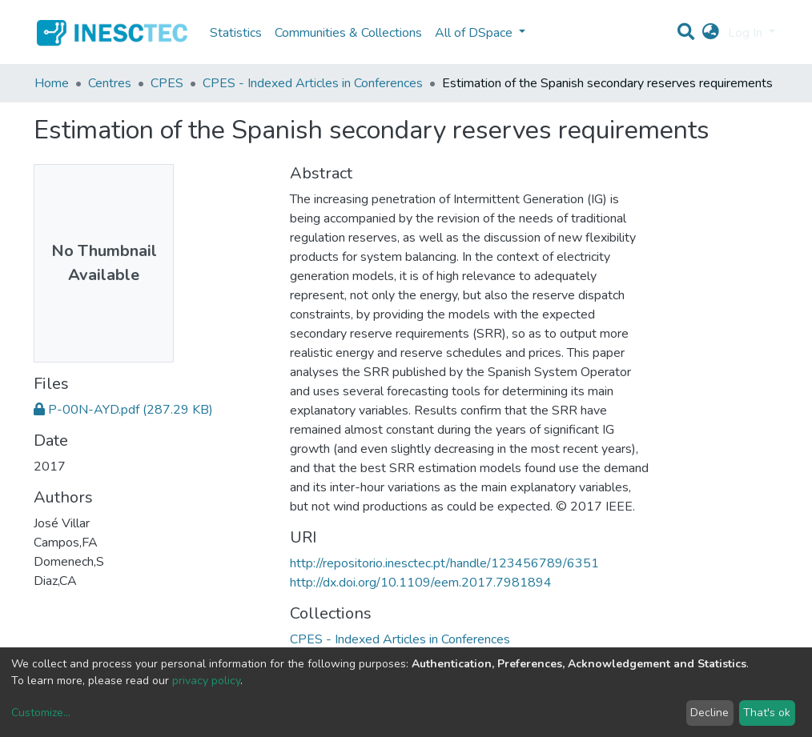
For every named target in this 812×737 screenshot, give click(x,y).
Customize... (40, 712)
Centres (109, 83)
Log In (747, 33)
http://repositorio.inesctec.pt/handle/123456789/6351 (444, 563)
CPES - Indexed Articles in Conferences (313, 83)
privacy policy (206, 680)
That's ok (766, 712)
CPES (167, 83)
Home (51, 83)
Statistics (236, 33)
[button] (711, 32)
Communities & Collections (348, 33)
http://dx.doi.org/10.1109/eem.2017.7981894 (421, 582)
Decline (709, 712)
